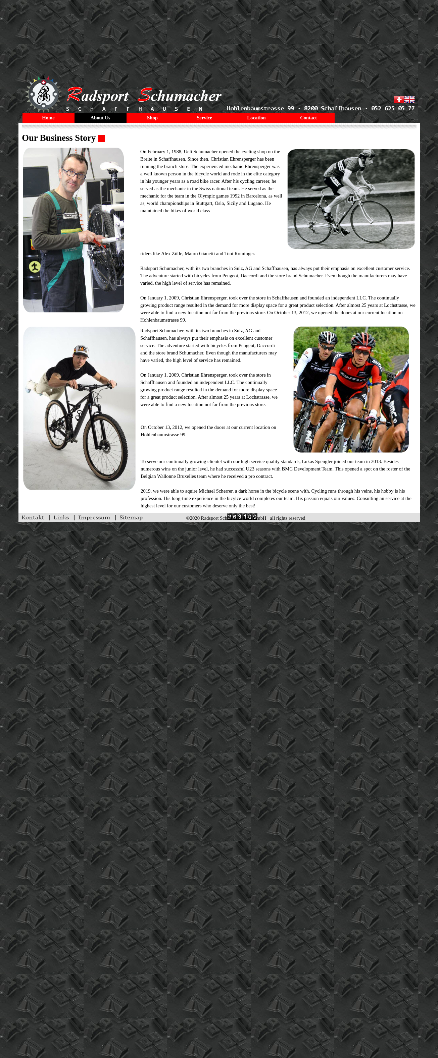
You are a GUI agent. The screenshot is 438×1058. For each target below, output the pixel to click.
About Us (100, 117)
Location (256, 117)
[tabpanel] (219, 138)
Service (204, 117)
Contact (308, 117)
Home (48, 117)
